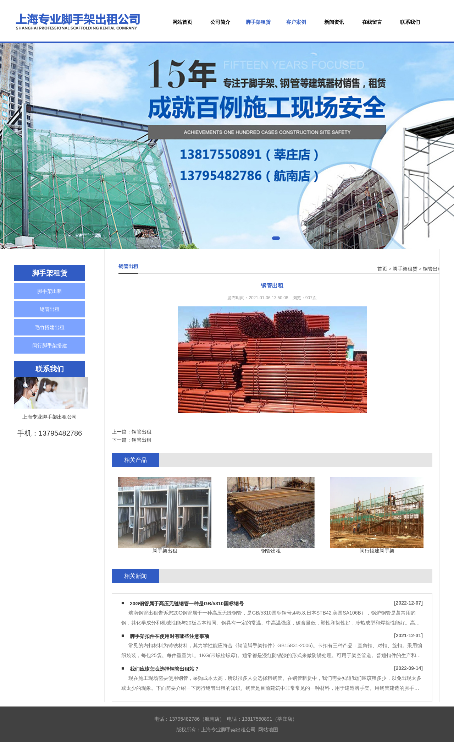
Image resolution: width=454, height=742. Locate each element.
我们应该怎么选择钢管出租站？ (164, 669)
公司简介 (220, 22)
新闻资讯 (334, 22)
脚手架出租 (49, 291)
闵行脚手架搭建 (49, 345)
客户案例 (296, 22)
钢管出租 (50, 309)
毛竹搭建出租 (50, 327)
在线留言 (372, 22)
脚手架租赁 (258, 22)
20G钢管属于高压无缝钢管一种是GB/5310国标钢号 (187, 603)
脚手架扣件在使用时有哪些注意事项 (169, 636)
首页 (382, 269)
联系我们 (410, 22)
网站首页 (182, 22)
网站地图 (268, 729)
